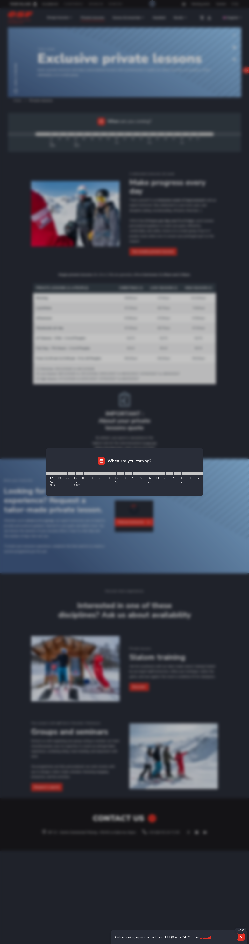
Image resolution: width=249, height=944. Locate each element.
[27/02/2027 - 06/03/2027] (145, 473)
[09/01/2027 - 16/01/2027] (88, 473)
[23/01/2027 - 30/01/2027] (104, 473)
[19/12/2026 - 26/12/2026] (63, 473)
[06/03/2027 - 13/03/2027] (153, 473)
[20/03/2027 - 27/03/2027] (169, 473)
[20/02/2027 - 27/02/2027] (137, 473)
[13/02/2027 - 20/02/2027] (128, 473)
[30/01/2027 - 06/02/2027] (112, 473)
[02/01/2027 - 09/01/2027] (79, 473)
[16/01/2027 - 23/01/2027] (96, 473)
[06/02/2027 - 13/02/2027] (120, 473)
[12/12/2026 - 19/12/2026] (55, 473)
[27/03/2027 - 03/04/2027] (177, 473)
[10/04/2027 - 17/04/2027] (194, 473)
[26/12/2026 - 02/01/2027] (71, 473)
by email (205, 937)
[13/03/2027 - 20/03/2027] (161, 473)
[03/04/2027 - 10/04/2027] (186, 473)
